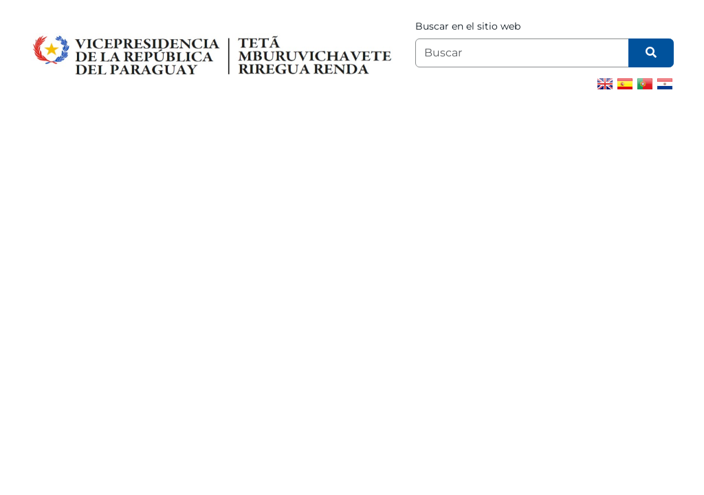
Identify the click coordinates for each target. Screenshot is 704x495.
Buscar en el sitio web (467, 26)
